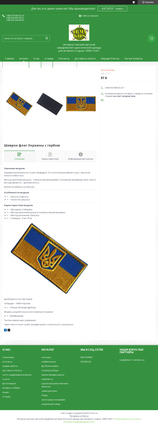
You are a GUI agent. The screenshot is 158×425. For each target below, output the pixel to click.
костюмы (46, 357)
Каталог (23, 58)
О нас (36, 58)
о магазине (8, 357)
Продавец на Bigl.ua (79, 416)
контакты (7, 361)
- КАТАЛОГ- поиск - (112, 8)
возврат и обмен (11, 387)
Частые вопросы (133, 58)
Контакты (64, 58)
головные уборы (50, 370)
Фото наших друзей (15, 64)
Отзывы (49, 58)
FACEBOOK (86, 361)
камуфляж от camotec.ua (132, 359)
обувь (45, 395)
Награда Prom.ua (110, 58)
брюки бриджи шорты (53, 374)
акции (5, 392)
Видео (35, 64)
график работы (10, 366)
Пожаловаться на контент (127, 419)
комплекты (47, 379)
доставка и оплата (12, 370)
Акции (47, 64)
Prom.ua (94, 413)
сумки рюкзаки (49, 390)
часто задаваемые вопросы (17, 374)
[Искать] (46, 38)
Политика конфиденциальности (79, 421)
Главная (9, 58)
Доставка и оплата (84, 58)
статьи (6, 379)
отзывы (6, 396)
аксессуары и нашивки (53, 399)
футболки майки (50, 366)
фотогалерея (9, 383)
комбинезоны (49, 361)
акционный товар (51, 404)
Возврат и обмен (64, 64)
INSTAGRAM (86, 357)
